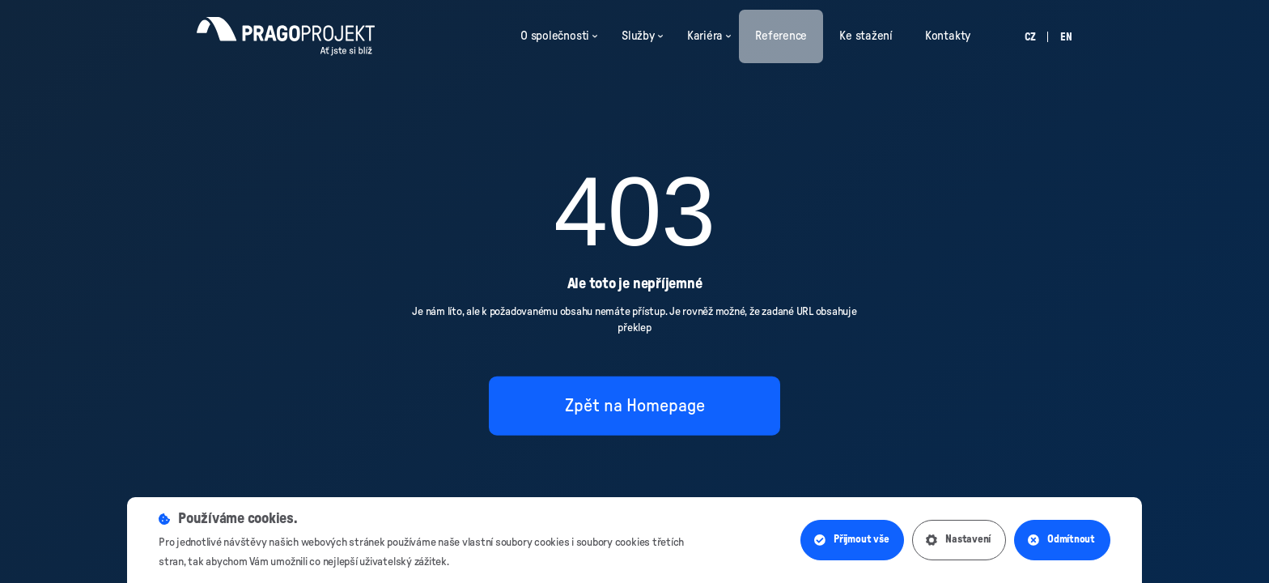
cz (1030, 37)
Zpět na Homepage (635, 405)
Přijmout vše (851, 540)
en (1066, 37)
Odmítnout (1061, 540)
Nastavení (958, 540)
